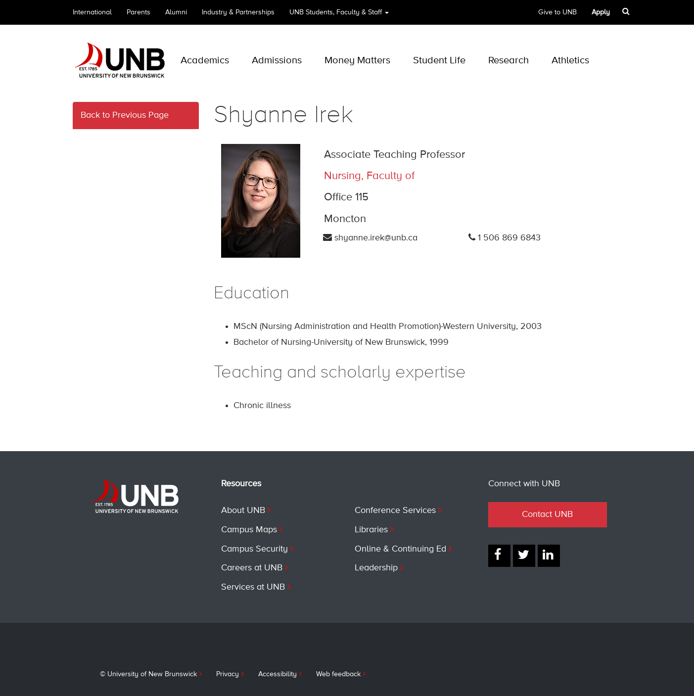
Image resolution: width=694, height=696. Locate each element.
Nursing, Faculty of (369, 176)
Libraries (371, 529)
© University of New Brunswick (148, 674)
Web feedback (338, 674)
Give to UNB (557, 12)
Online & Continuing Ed (400, 549)
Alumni (176, 12)
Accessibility (277, 674)
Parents (138, 12)
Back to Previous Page (125, 115)
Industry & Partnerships (238, 12)
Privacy (227, 674)
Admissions (277, 60)
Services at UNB (253, 587)
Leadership (376, 567)
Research (508, 60)
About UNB (243, 510)
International (92, 12)
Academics (205, 60)
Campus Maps (249, 529)
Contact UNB (547, 514)
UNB (339, 15)
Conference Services (395, 510)
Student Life (439, 60)
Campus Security (254, 549)
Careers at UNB (251, 567)
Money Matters (357, 60)
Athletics (570, 60)
